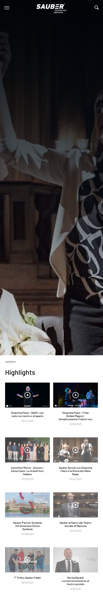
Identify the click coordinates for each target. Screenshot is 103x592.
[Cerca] (97, 7)
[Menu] (6, 7)
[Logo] (51, 8)
